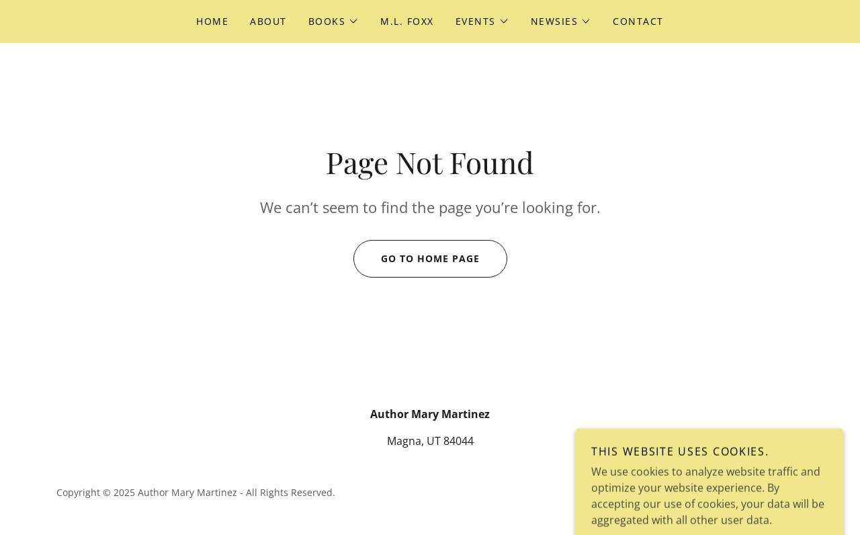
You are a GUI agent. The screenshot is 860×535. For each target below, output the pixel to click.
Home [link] (212, 21)
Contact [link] (638, 21)
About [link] (268, 21)
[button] (333, 21)
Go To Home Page (416, 259)
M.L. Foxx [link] (406, 21)
